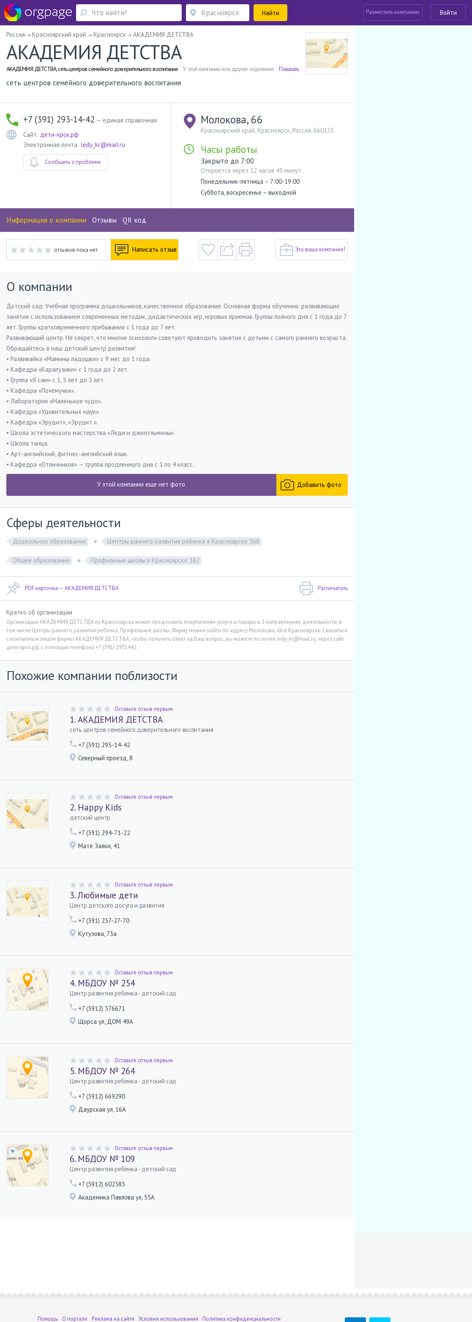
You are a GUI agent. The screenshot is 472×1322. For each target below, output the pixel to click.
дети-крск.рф (59, 135)
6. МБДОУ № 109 (102, 1158)
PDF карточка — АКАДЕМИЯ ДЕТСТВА (62, 588)
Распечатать (323, 588)
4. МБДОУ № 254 (102, 983)
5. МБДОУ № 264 (102, 1071)
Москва (47, 1284)
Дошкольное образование (49, 541)
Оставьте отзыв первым (144, 709)
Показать (289, 69)
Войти (448, 12)
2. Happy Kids (96, 807)
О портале (74, 1272)
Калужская (79, 1284)
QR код (134, 220)
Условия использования (168, 1272)
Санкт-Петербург (114, 1284)
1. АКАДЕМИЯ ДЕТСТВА (116, 719)
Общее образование (41, 560)
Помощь (48, 1272)
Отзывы (104, 220)
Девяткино (158, 1284)
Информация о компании (46, 220)
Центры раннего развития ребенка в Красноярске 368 (183, 541)
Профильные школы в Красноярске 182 (145, 560)
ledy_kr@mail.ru (103, 145)
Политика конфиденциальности (241, 1272)
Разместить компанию (393, 12)
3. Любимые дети (104, 895)
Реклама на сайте (113, 1272)
